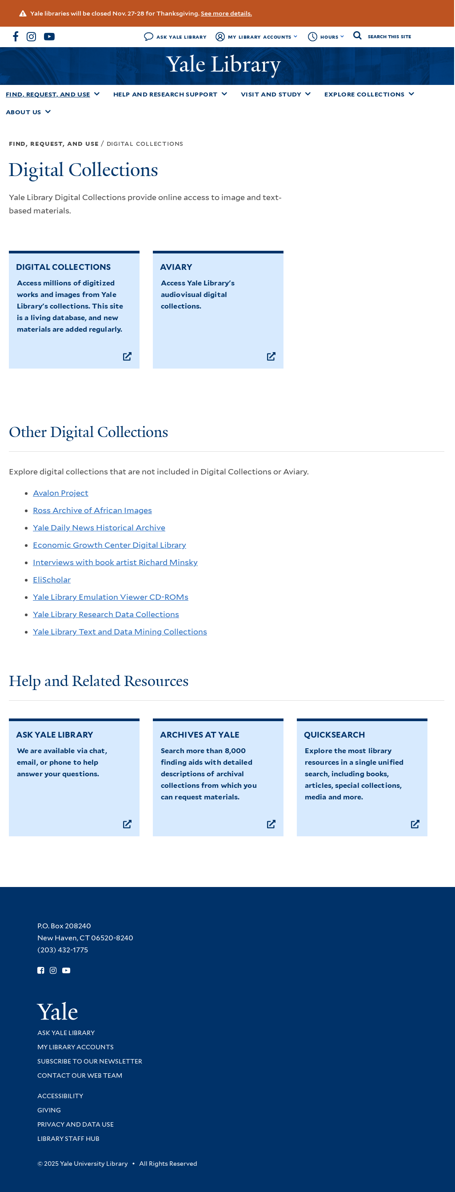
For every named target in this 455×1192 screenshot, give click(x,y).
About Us (23, 112)
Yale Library (226, 64)
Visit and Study (271, 94)
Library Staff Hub (68, 1138)
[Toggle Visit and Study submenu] (308, 93)
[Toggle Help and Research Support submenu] (224, 93)
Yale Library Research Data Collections (106, 614)
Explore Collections (364, 94)
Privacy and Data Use (75, 1124)
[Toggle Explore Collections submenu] (411, 93)
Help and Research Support (165, 94)
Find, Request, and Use (48, 94)
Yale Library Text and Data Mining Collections (120, 631)
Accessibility (60, 1096)
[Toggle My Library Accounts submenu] (296, 36)
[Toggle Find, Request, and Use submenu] (97, 93)
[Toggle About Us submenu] (48, 111)
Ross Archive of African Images (92, 510)
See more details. (226, 13)
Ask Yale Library (181, 36)
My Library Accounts (259, 36)
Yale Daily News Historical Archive (99, 527)
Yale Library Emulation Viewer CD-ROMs (110, 597)
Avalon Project (60, 493)
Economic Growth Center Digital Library (109, 545)
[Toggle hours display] (342, 36)
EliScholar (52, 579)
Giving (49, 1110)
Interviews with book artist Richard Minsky (115, 562)
